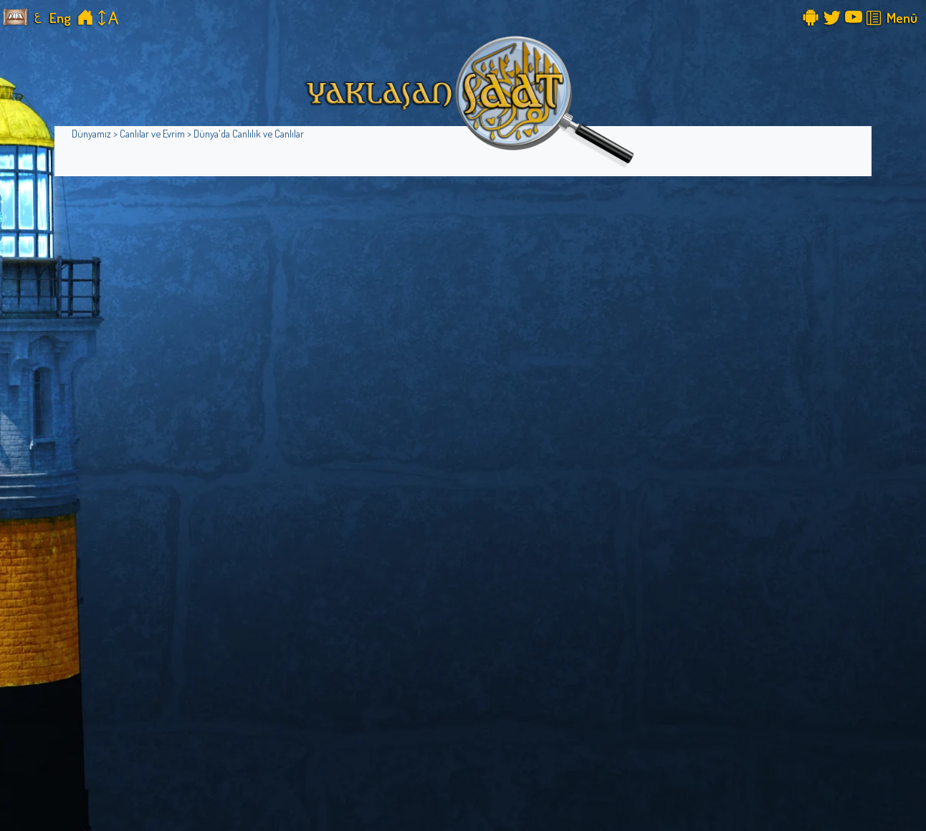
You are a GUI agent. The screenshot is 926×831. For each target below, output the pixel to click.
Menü (902, 18)
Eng (60, 18)
